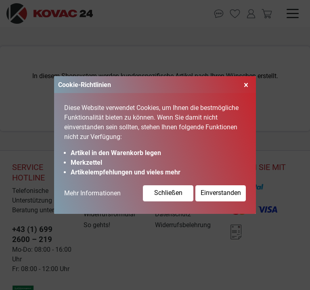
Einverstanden (221, 193)
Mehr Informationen (92, 193)
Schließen (168, 193)
